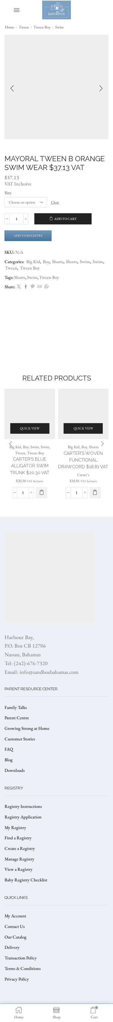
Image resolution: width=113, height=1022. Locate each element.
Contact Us (15, 926)
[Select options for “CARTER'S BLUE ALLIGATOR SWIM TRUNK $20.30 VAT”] (41, 492)
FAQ (9, 749)
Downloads (15, 770)
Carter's (83, 474)
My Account (15, 916)
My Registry (15, 827)
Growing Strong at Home (27, 728)
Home (9, 27)
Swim (59, 27)
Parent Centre (17, 717)
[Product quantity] (16, 218)
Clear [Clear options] (55, 202)
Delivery (12, 947)
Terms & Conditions (23, 968)
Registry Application (23, 817)
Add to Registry (28, 235)
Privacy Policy (17, 979)
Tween (24, 27)
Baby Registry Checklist (26, 880)
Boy (46, 261)
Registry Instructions (23, 806)
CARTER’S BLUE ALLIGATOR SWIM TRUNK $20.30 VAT (29, 465)
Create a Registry (20, 848)
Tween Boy (42, 27)
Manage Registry (19, 859)
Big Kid (33, 261)
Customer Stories (20, 739)
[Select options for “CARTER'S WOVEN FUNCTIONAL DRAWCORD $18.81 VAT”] (95, 492)
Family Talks (16, 707)
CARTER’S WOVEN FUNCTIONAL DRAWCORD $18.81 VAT (83, 460)
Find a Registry (18, 838)
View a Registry (19, 869)
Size (8, 192)
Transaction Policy (21, 958)
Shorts (57, 261)
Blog (9, 759)
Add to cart (65, 219)
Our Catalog (16, 937)
